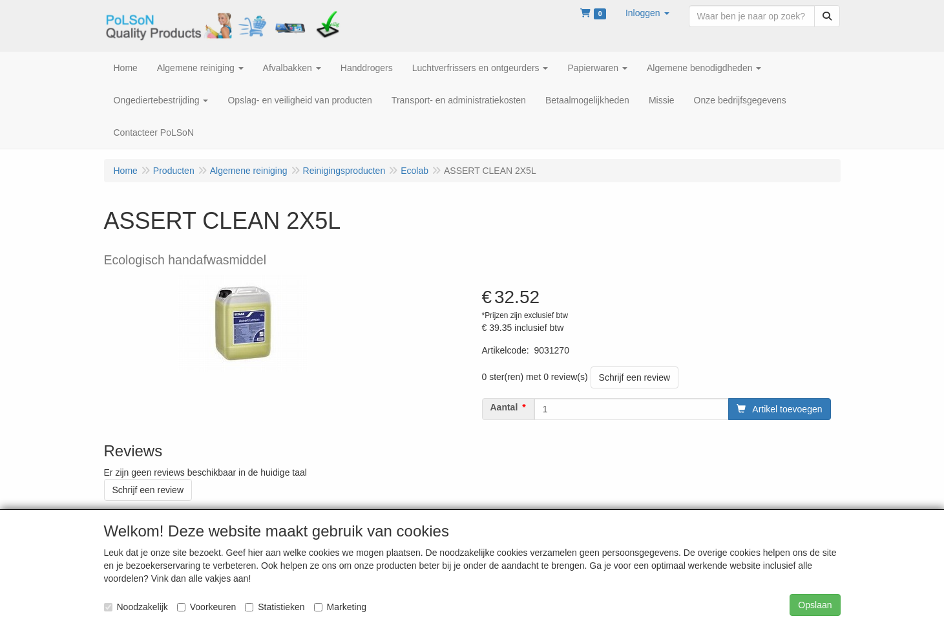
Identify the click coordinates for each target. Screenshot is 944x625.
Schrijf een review (635, 377)
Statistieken (274, 607)
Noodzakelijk (136, 607)
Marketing (340, 607)
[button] (647, 13)
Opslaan (815, 605)
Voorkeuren (206, 607)
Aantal (504, 407)
